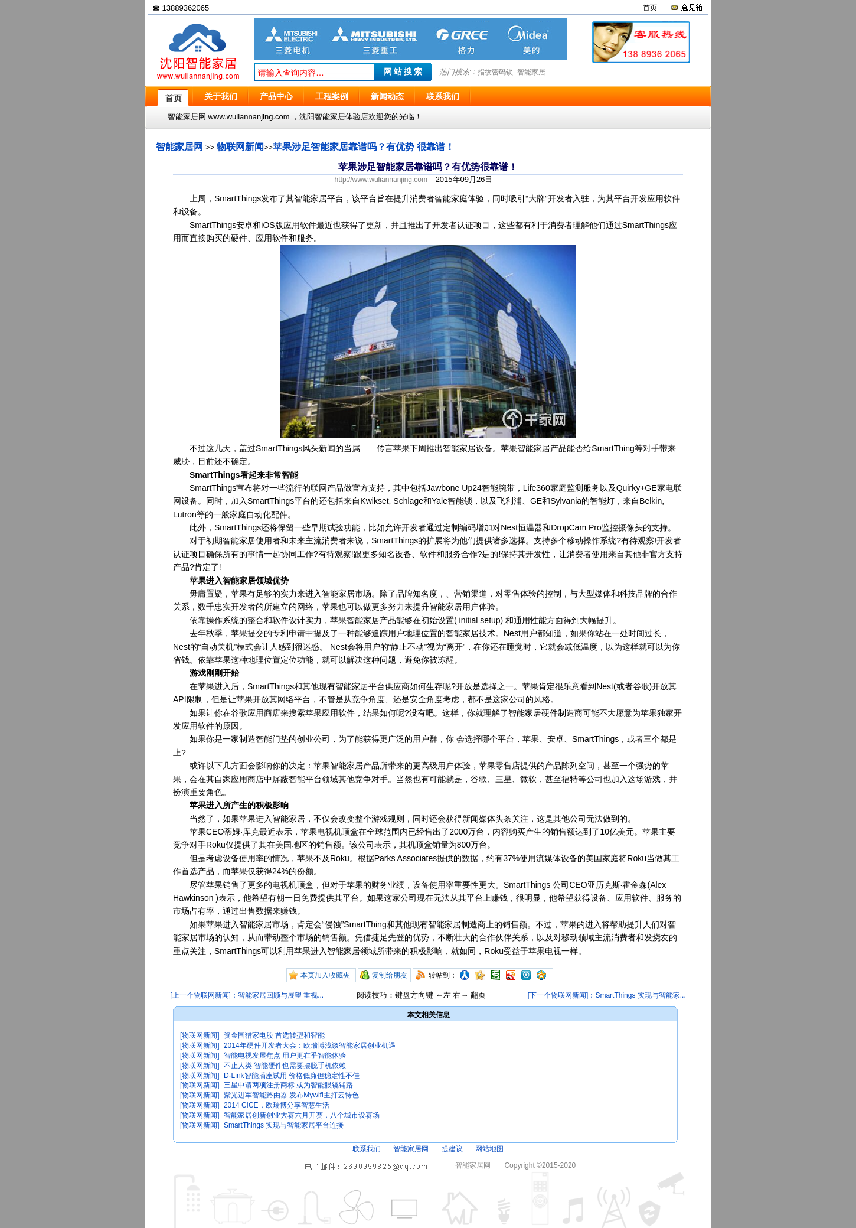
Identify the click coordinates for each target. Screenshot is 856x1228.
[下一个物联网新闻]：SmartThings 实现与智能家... (607, 995)
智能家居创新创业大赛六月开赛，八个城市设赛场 (302, 1115)
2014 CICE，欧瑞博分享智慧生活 (276, 1105)
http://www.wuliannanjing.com (381, 179)
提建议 (452, 1149)
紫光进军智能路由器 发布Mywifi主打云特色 (291, 1095)
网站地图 (489, 1149)
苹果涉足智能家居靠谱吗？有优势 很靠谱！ (364, 147)
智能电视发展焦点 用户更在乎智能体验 (285, 1055)
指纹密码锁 (495, 72)
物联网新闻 (240, 147)
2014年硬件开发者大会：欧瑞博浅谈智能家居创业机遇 (310, 1045)
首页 (650, 8)
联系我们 (366, 1149)
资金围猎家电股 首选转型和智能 (274, 1035)
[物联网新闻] (200, 1035)
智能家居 (531, 72)
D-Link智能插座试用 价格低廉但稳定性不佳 (292, 1075)
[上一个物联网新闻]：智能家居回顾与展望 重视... (247, 995)
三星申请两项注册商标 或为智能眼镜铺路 (288, 1085)
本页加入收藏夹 (325, 975)
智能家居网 (179, 147)
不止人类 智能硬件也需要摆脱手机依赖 (285, 1065)
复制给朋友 (389, 975)
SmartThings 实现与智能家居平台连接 (284, 1125)
